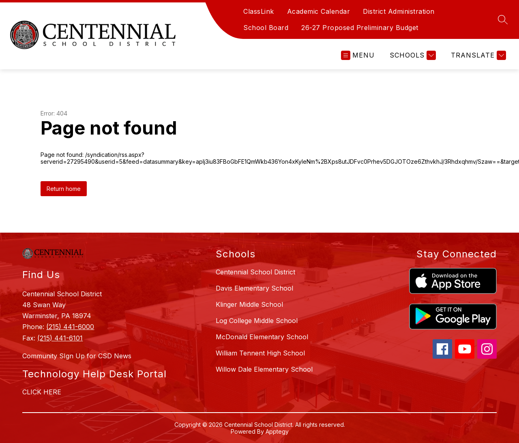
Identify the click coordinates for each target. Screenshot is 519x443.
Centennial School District (255, 272)
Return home (64, 188)
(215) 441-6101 (60, 338)
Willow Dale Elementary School (264, 369)
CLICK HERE (41, 392)
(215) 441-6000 (70, 327)
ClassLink (258, 11)
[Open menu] (358, 55)
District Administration (399, 11)
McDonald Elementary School (262, 337)
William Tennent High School (260, 353)
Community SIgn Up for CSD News (76, 356)
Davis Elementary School (254, 288)
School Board (265, 28)
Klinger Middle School (249, 304)
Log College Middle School (257, 321)
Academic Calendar (318, 11)
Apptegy (277, 431)
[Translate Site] (477, 55)
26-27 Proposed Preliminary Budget (359, 28)
